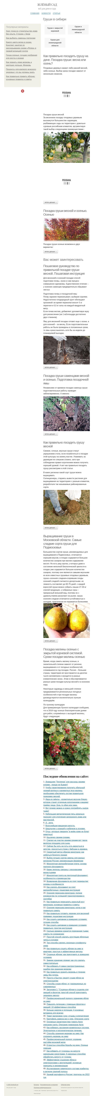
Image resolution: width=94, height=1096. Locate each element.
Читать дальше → (51, 202)
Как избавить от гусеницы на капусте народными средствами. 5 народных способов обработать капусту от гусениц (64, 1054)
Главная (34, 13)
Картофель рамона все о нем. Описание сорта (68, 1019)
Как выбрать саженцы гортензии (20, 38)
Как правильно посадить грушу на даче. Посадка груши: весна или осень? (65, 59)
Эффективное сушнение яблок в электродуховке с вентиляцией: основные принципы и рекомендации (62, 1063)
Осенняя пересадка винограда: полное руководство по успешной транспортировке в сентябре (63, 896)
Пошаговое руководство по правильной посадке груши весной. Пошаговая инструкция (64, 269)
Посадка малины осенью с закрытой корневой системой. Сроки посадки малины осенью (64, 653)
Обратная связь (65, 1084)
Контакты (36, 1084)
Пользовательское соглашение (49, 1084)
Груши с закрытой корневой (55, 29)
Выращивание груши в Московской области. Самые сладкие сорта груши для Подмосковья (62, 541)
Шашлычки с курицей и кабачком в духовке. (65, 829)
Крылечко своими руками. (58, 837)
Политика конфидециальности (42, 1087)
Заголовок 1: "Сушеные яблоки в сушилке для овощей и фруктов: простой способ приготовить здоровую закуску (65, 992)
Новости (46, 13)
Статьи (56, 13)
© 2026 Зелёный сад (12, 1084)
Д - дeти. (49, 823)
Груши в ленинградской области (78, 29)
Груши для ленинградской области (55, 43)
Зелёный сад (47, 4)
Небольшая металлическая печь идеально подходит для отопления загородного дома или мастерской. (64, 817)
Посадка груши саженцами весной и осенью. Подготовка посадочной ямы (66, 379)
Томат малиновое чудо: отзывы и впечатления (68, 1016)
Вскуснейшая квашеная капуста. (60, 826)
